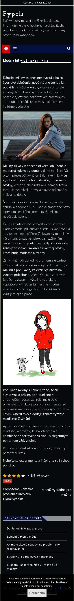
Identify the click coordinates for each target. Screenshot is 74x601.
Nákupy (7, 481)
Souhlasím (37, 593)
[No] (69, 587)
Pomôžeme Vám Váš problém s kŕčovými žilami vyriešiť (18, 494)
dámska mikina (53, 170)
